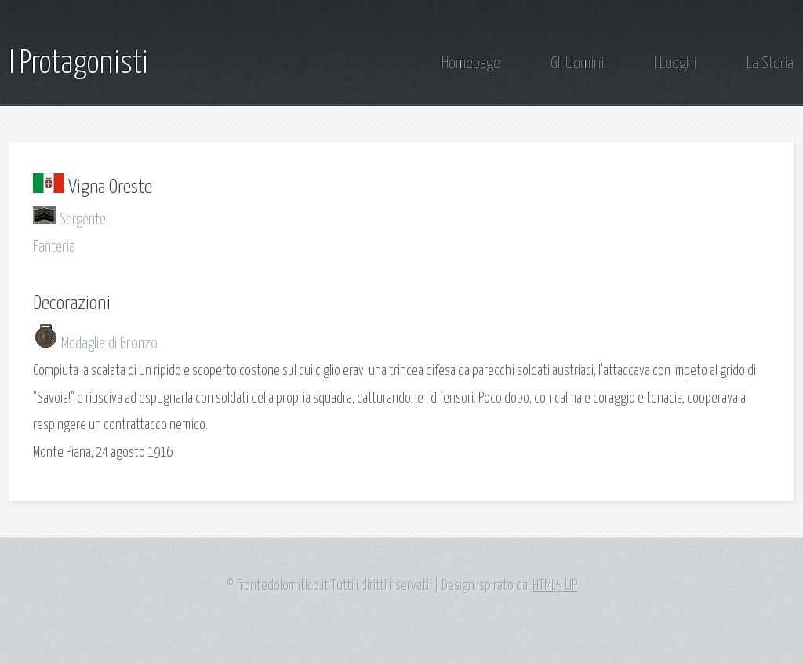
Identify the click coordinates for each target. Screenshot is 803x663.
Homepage (470, 63)
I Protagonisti (78, 64)
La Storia (770, 63)
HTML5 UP (554, 586)
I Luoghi (675, 63)
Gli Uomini (577, 63)
